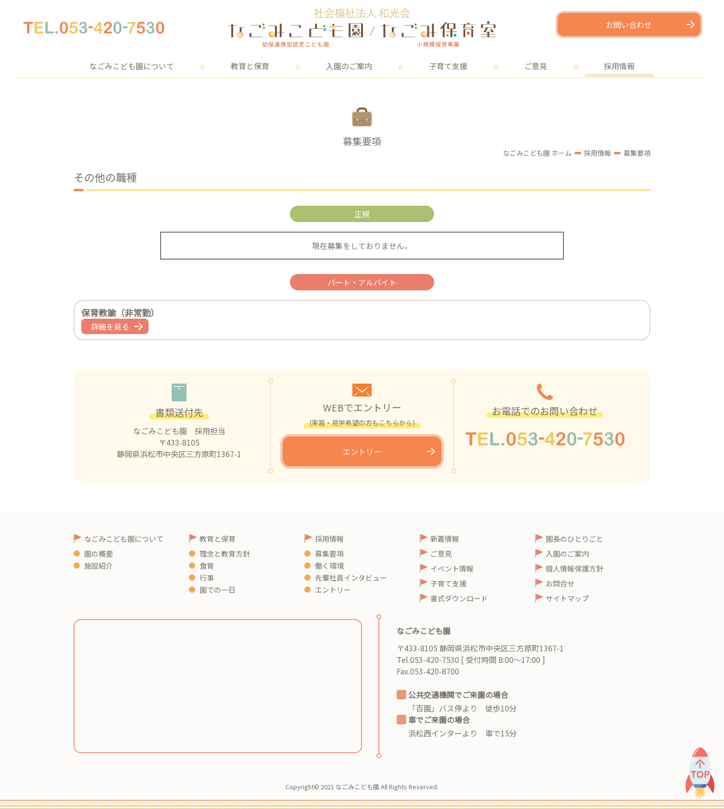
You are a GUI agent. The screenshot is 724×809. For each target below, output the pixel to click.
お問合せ (560, 583)
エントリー (362, 451)
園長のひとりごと (574, 539)
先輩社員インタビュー (351, 578)
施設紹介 (98, 565)
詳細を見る (110, 326)
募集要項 (329, 553)
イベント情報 (452, 568)
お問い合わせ (629, 24)
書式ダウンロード (459, 598)
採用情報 (619, 66)
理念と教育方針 (225, 553)
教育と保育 (250, 66)
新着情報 (444, 539)
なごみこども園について (131, 66)
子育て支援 (448, 66)
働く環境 (329, 565)
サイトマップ (567, 598)
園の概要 (98, 553)
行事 (207, 578)
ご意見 (535, 66)
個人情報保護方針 (574, 568)
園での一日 (218, 590)
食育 (207, 565)
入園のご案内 (349, 66)
